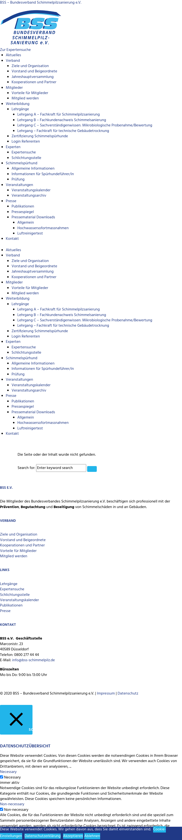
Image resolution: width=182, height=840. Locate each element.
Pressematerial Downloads (33, 217)
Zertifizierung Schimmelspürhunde (40, 136)
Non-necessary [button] (12, 804)
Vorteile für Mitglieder (18, 551)
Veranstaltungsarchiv (29, 196)
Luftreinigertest (30, 233)
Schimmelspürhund (21, 163)
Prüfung (18, 179)
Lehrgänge (20, 109)
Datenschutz (128, 693)
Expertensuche (24, 152)
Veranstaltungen (19, 185)
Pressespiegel (23, 212)
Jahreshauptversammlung (33, 77)
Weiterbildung (17, 104)
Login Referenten (26, 141)
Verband (13, 61)
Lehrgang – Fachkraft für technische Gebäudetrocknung (63, 131)
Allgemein (25, 223)
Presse (11, 201)
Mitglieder (14, 88)
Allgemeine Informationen (33, 168)
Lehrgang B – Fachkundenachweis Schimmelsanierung (61, 120)
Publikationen (23, 206)
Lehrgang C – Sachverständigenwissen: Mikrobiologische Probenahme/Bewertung (84, 125)
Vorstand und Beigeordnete (34, 71)
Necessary (12, 777)
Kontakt (12, 239)
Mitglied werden (25, 98)
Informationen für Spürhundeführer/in (43, 174)
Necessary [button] (8, 772)
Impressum (106, 693)
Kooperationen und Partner (34, 82)
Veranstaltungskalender (31, 190)
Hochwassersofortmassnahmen (43, 228)
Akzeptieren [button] (73, 836)
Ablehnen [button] (92, 836)
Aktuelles (13, 55)
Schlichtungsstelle (26, 158)
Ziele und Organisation (30, 66)
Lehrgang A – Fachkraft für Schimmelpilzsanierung (58, 114)
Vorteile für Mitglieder (30, 93)
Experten (13, 147)
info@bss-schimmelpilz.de (33, 660)
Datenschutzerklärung (43, 836)
